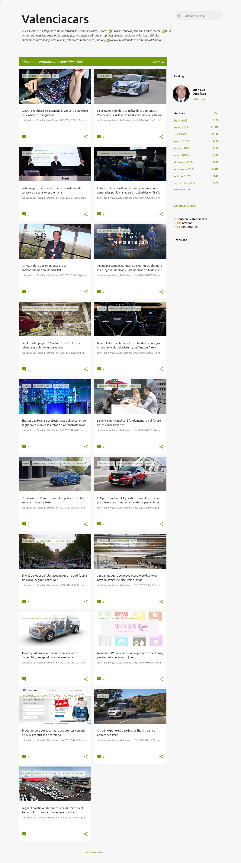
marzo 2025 (181, 141)
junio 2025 (181, 120)
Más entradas (94, 852)
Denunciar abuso (185, 205)
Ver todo (158, 62)
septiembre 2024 (184, 183)
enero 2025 (181, 155)
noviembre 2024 (184, 169)
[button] (86, 136)
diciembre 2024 (184, 162)
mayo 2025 (181, 127)
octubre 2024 (182, 176)
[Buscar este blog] (202, 15)
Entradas (184, 223)
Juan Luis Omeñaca (199, 91)
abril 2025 (180, 134)
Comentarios (187, 226)
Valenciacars (55, 18)
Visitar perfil (200, 99)
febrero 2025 (182, 148)
